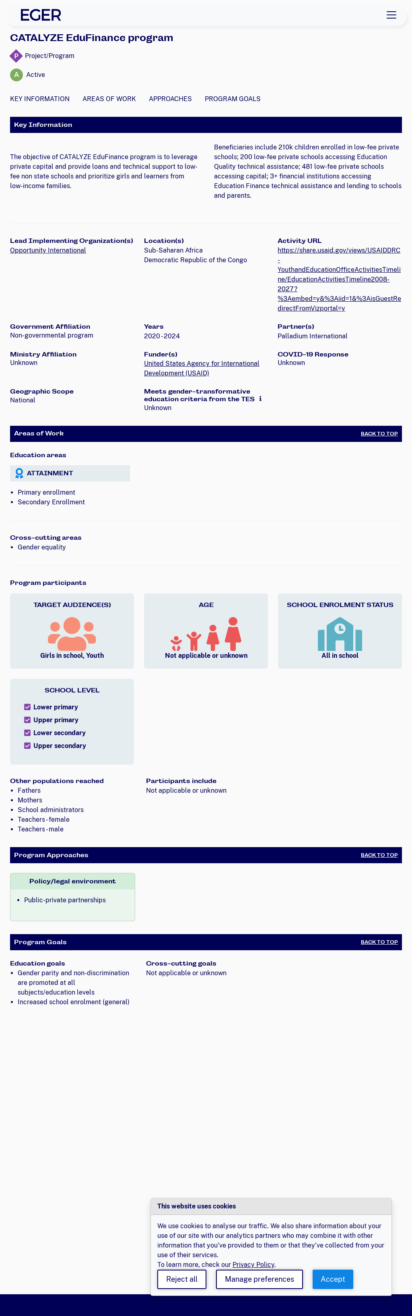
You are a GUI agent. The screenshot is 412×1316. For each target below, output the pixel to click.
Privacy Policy (253, 1264)
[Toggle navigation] (391, 15)
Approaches (170, 99)
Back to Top (379, 434)
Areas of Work (109, 99)
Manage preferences (259, 1279)
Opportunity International (48, 250)
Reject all (182, 1279)
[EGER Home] (41, 15)
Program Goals (233, 99)
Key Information (40, 99)
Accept (333, 1279)
